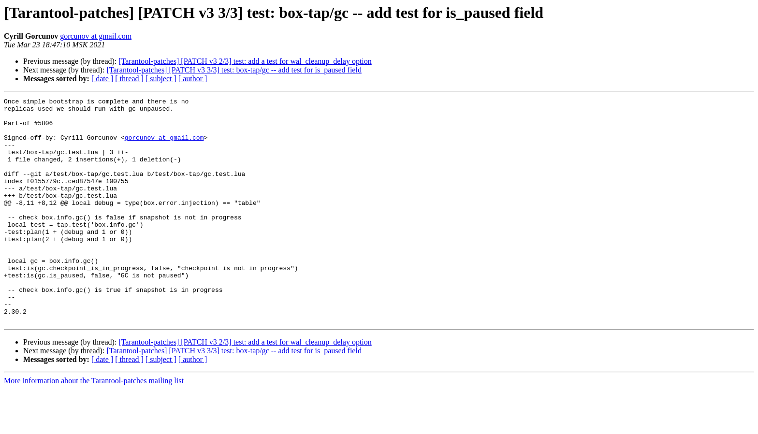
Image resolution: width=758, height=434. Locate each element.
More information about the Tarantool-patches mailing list (94, 425)
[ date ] (102, 78)
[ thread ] (129, 78)
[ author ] (192, 78)
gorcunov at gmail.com (95, 36)
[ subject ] (161, 78)
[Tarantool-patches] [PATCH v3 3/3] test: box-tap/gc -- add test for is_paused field (234, 70)
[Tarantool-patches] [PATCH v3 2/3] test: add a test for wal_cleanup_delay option (244, 61)
